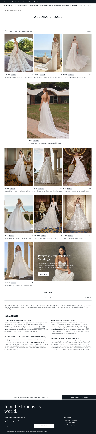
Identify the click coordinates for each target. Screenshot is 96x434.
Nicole (24, 2)
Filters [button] (9, 31)
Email (7, 426)
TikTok (66, 422)
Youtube (66, 425)
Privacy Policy (43, 431)
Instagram (67, 420)
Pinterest (72, 422)
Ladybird (36, 2)
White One (18, 2)
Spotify (72, 425)
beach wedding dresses (33, 342)
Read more (43, 274)
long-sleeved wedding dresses (15, 346)
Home (7, 11)
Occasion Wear (19, 421)
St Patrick (30, 2)
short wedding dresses (37, 348)
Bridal (8, 421)
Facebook (74, 420)
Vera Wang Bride (8, 2)
